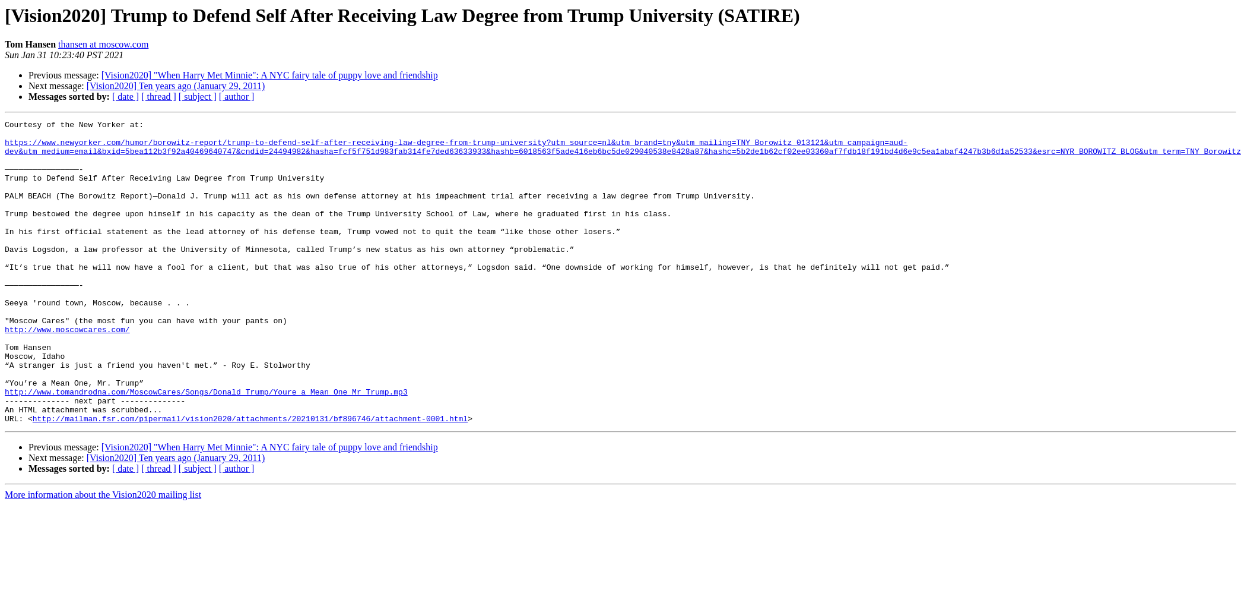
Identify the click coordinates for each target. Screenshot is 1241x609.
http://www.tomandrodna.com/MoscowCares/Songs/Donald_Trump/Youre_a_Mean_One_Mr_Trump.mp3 (206, 446)
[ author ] (237, 96)
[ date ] (125, 96)
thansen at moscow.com (103, 44)
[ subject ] (198, 96)
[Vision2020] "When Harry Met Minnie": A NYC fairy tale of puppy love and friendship (269, 75)
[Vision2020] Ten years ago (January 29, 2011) (176, 86)
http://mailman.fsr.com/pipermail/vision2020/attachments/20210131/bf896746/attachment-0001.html (250, 479)
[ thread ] (158, 96)
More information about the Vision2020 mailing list (103, 555)
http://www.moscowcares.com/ (67, 372)
